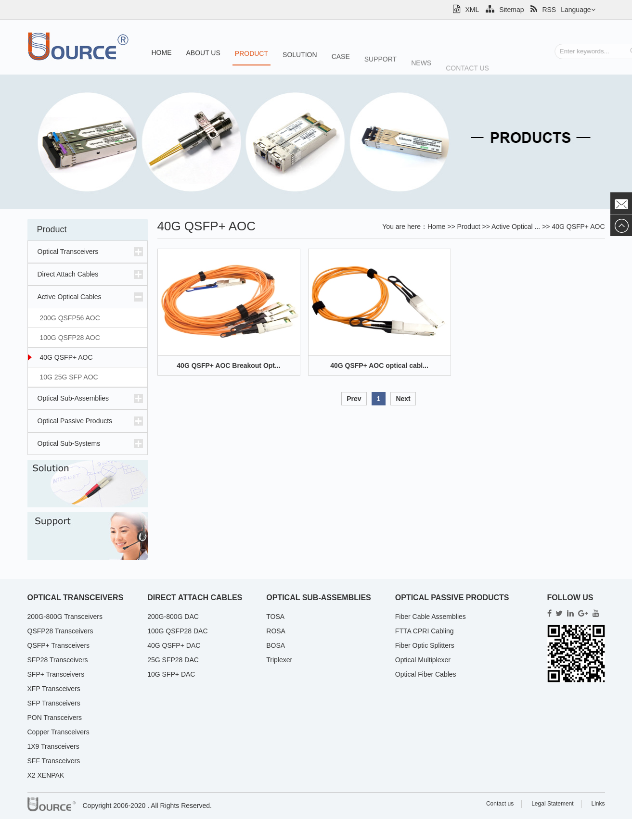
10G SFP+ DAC (171, 674)
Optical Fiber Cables (425, 674)
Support (380, 63)
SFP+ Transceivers (56, 674)
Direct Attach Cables (68, 274)
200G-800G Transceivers (65, 616)
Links (598, 803)
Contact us (467, 74)
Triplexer (279, 660)
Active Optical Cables (70, 297)
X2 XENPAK (45, 775)
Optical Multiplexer (423, 660)
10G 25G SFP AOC (69, 377)
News (421, 68)
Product (251, 55)
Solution (300, 56)
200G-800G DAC (173, 616)
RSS (543, 9)
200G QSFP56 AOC (70, 318)
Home (162, 53)
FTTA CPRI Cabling (424, 631)
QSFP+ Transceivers (58, 645)
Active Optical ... (515, 226)
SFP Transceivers (53, 703)
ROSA (275, 631)
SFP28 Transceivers (57, 660)
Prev (354, 399)
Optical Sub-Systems (69, 443)
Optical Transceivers (68, 251)
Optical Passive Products (75, 421)
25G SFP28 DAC (173, 660)
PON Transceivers (54, 717)
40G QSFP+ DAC (173, 645)
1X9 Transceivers (53, 746)
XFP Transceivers (53, 689)
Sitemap (505, 9)
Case (341, 59)
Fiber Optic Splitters (424, 645)
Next (403, 399)
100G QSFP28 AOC (70, 337)
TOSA (275, 616)
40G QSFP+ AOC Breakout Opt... (228, 365)
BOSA (275, 645)
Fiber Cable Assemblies (430, 616)
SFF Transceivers (53, 761)
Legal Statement (552, 803)
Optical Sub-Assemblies (73, 398)
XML (466, 9)
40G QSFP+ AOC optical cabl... (379, 365)
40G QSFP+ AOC (66, 357)
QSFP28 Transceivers (60, 631)
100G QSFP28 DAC (177, 631)
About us (203, 53)
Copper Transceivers (58, 732)
